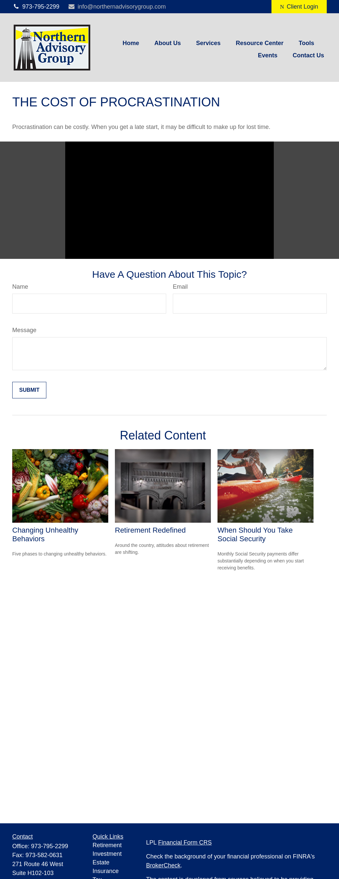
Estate (101, 862)
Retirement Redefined (150, 530)
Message (24, 330)
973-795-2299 (35, 6)
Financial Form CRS (185, 842)
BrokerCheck (163, 865)
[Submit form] (29, 390)
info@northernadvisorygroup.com (117, 6)
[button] (131, 43)
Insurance (106, 871)
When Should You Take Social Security (255, 534)
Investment (107, 853)
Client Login (299, 6)
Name (20, 286)
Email (180, 286)
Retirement (107, 845)
